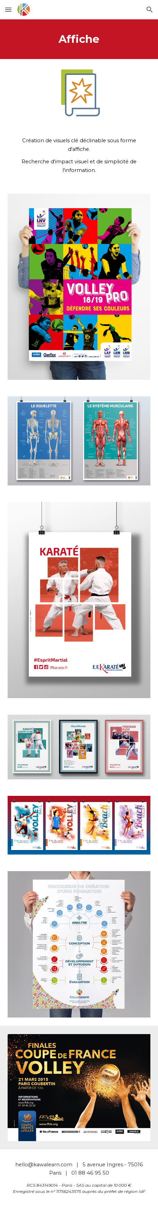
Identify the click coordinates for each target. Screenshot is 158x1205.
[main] (79, 39)
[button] (8, 9)
